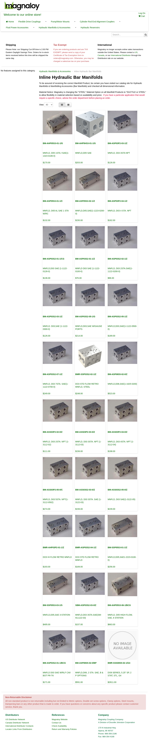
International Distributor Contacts (19, 726)
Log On (142, 13)
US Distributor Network (15, 719)
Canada (101, 55)
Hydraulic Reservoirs (90, 27)
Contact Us (56, 723)
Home (10, 21)
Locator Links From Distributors (18, 729)
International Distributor (121, 55)
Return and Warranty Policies (64, 729)
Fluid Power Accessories (17, 27)
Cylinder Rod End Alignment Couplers (97, 21)
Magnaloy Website (60, 719)
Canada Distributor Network (17, 723)
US (136, 52)
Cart (142, 16)
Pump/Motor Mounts (60, 21)
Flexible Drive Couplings (29, 21)
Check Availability (59, 726)
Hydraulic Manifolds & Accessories (54, 27)
